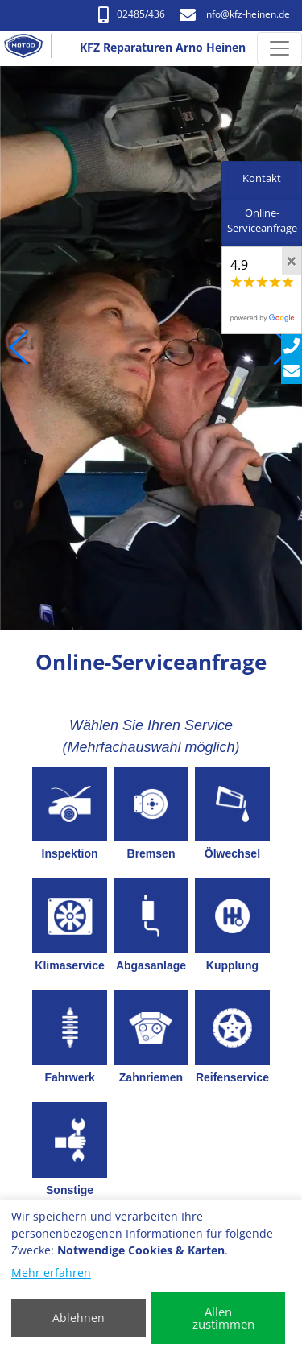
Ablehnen (78, 1317)
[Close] (291, 261)
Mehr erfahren (51, 1272)
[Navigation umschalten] (279, 48)
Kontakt (261, 178)
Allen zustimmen (223, 1318)
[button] (19, 348)
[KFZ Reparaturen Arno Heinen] (30, 48)
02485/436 (131, 14)
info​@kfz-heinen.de (235, 14)
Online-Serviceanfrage (262, 220)
